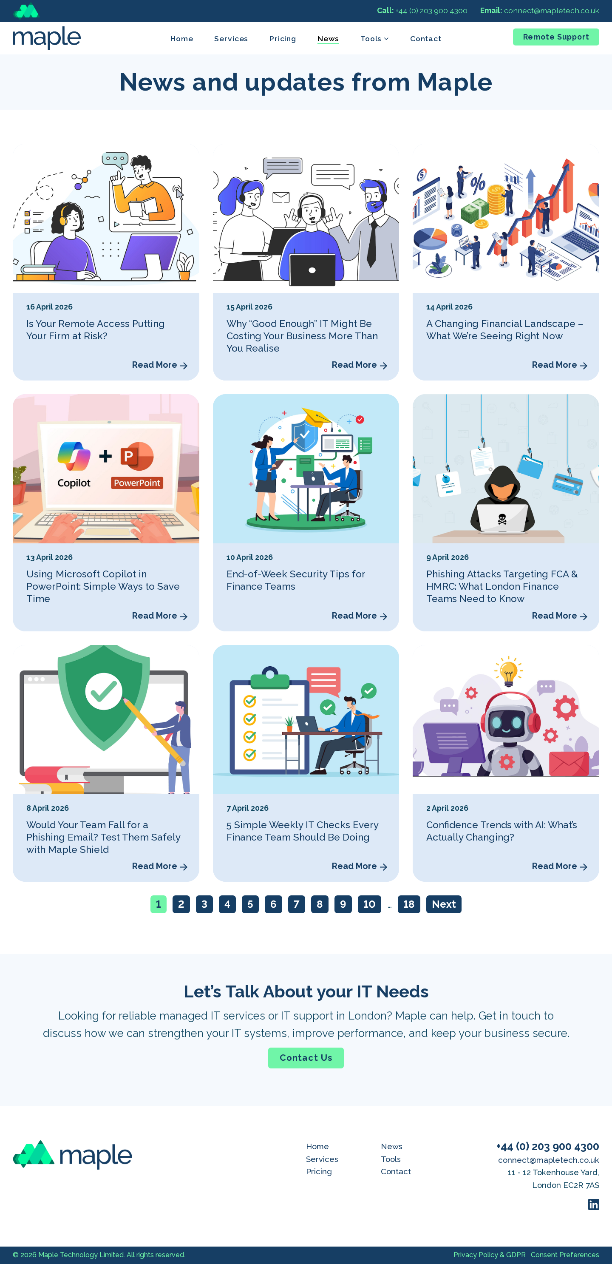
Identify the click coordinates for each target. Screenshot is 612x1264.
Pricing (282, 38)
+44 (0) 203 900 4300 (422, 10)
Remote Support (556, 36)
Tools (391, 1159)
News (328, 38)
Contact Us (306, 1057)
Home (181, 38)
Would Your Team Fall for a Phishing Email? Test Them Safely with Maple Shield (103, 837)
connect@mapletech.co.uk (539, 10)
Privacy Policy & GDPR (489, 1255)
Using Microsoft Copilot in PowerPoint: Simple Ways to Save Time (103, 586)
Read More (154, 365)
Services (231, 38)
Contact (426, 38)
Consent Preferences (565, 1255)
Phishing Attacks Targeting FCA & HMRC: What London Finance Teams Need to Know (502, 586)
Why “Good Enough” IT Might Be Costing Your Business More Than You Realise (302, 336)
